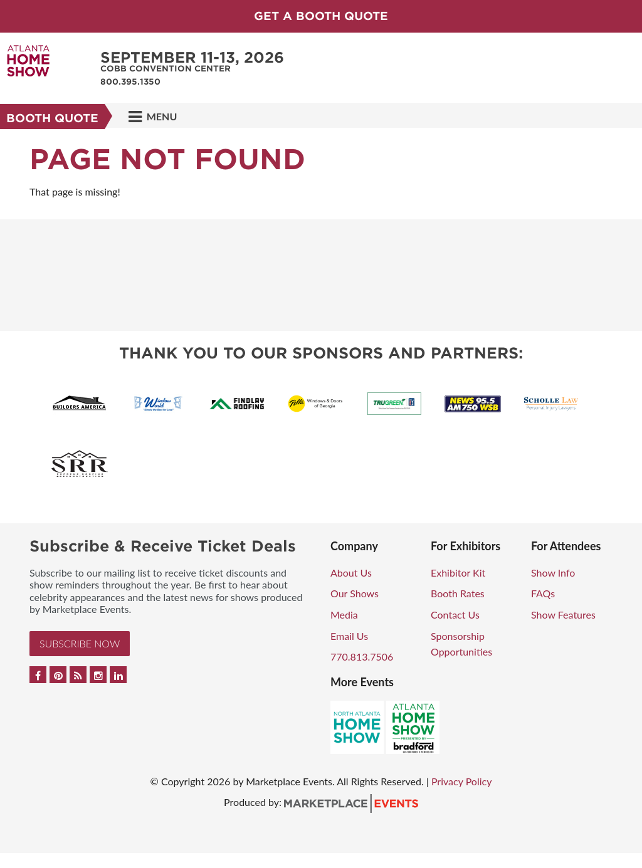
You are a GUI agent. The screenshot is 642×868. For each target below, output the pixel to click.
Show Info (553, 572)
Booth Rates (458, 593)
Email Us (349, 636)
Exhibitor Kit (458, 572)
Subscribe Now (79, 643)
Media (344, 614)
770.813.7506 (361, 656)
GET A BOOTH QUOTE (321, 16)
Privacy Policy (461, 781)
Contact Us (455, 614)
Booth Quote (52, 118)
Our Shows (354, 593)
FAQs (543, 593)
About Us (351, 572)
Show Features (563, 614)
